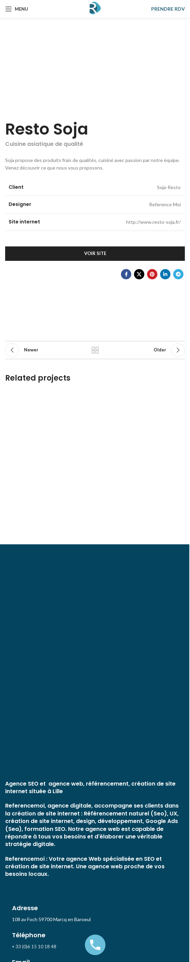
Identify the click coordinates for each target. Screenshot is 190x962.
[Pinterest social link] (152, 274)
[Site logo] (95, 8)
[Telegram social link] (178, 274)
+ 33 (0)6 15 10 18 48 (34, 946)
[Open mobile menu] (17, 9)
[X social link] (139, 274)
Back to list (95, 350)
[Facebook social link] (126, 274)
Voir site (95, 253)
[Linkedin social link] (165, 274)
